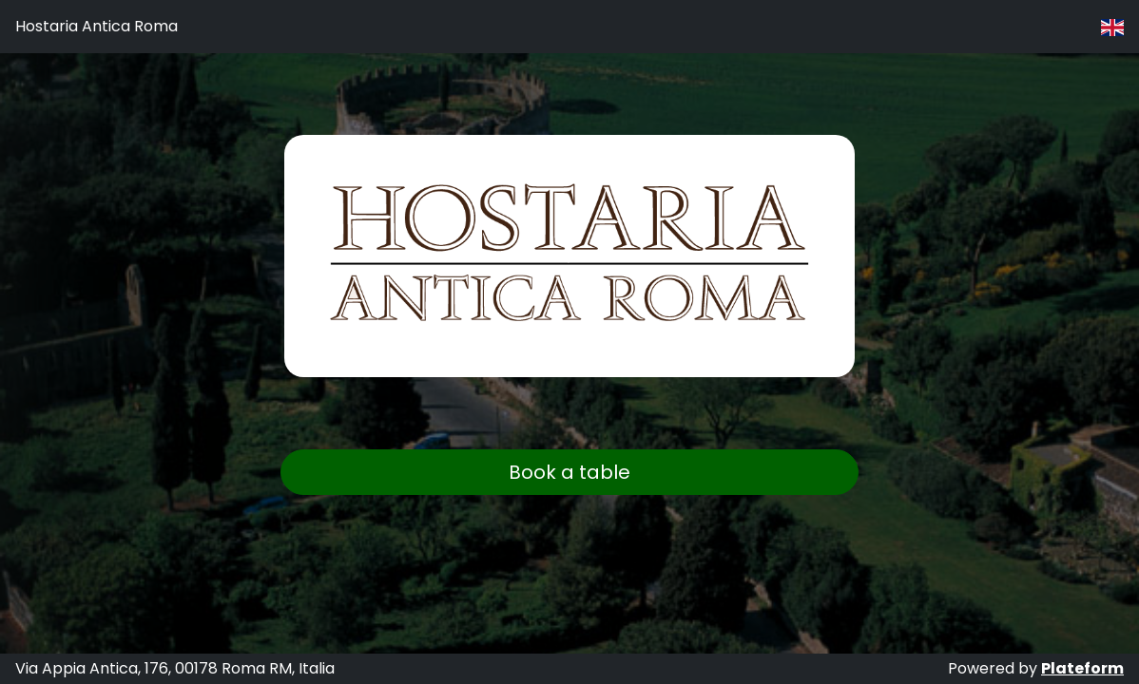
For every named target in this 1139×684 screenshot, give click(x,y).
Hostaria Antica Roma (96, 26)
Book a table (569, 472)
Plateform (1082, 668)
